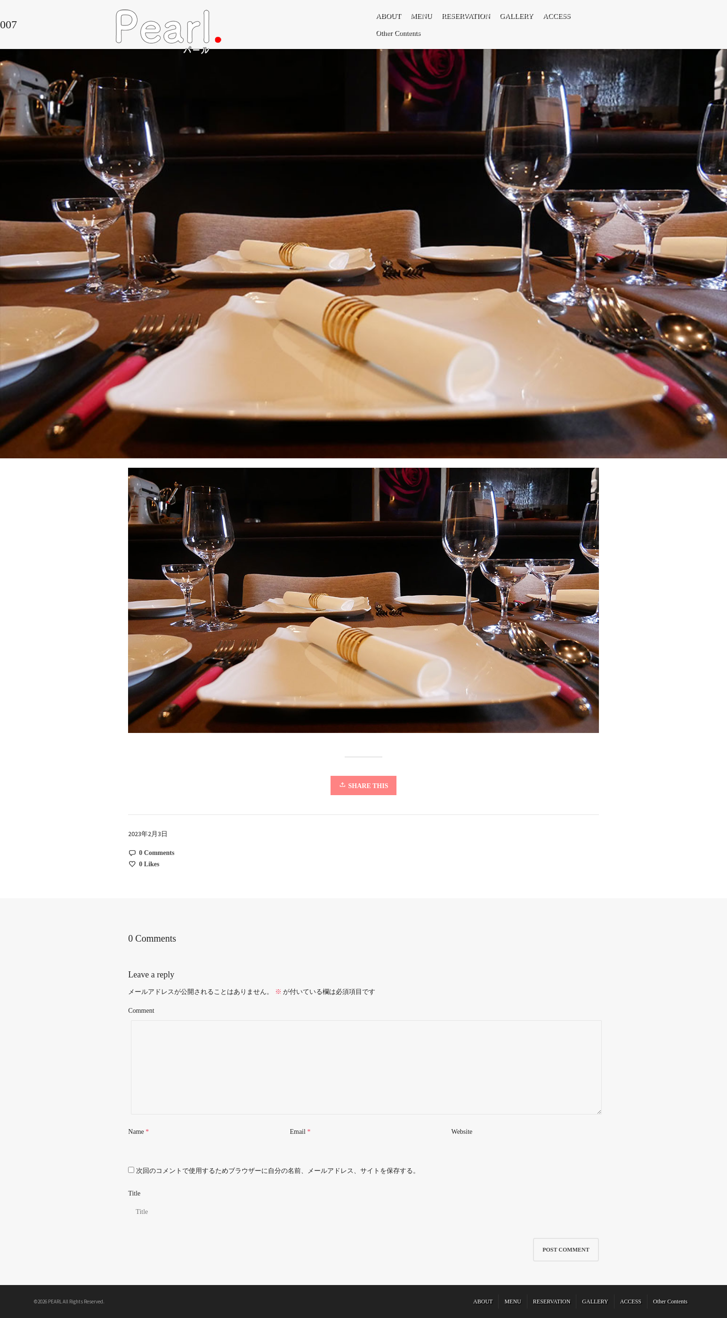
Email (297, 1131)
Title (134, 1193)
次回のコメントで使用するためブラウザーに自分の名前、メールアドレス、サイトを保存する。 (278, 1170)
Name (136, 1131)
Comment (141, 1010)
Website (462, 1131)
